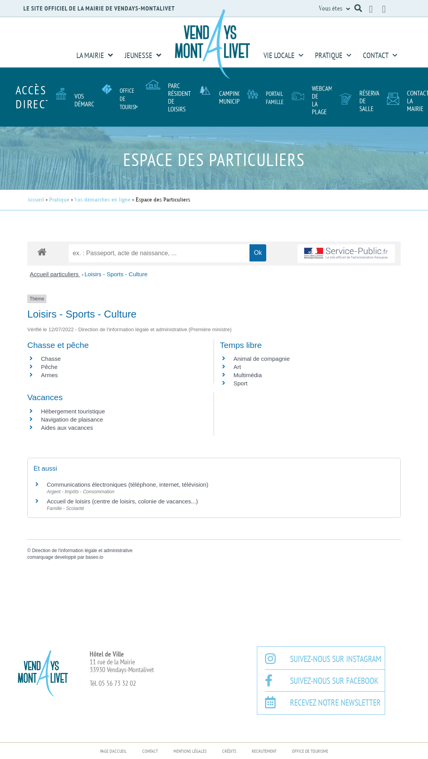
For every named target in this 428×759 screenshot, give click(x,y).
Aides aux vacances (67, 427)
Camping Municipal (232, 97)
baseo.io (94, 557)
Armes (49, 375)
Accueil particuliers (55, 274)
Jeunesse (143, 55)
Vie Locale (283, 55)
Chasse (51, 358)
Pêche (49, 367)
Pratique (333, 55)
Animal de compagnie (261, 358)
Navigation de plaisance (72, 419)
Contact (380, 55)
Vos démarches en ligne (102, 199)
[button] (358, 8)
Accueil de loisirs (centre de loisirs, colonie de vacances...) (122, 501)
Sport (240, 383)
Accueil (35, 199)
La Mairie (94, 55)
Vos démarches (88, 100)
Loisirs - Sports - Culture (116, 274)
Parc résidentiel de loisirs (183, 97)
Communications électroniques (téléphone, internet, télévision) (127, 484)
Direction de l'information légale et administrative (82, 550)
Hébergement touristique (73, 411)
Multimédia (247, 375)
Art (237, 367)
